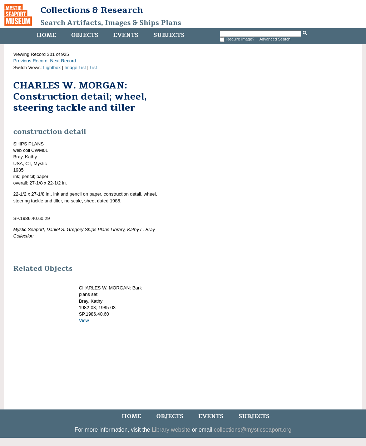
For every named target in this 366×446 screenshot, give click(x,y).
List (93, 67)
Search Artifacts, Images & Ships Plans (110, 23)
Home (46, 35)
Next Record (63, 60)
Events (125, 35)
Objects (84, 35)
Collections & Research (91, 10)
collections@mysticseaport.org (252, 430)
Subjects (168, 35)
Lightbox (52, 67)
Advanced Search (275, 39)
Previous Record (30, 60)
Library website (171, 430)
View (84, 320)
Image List (75, 67)
